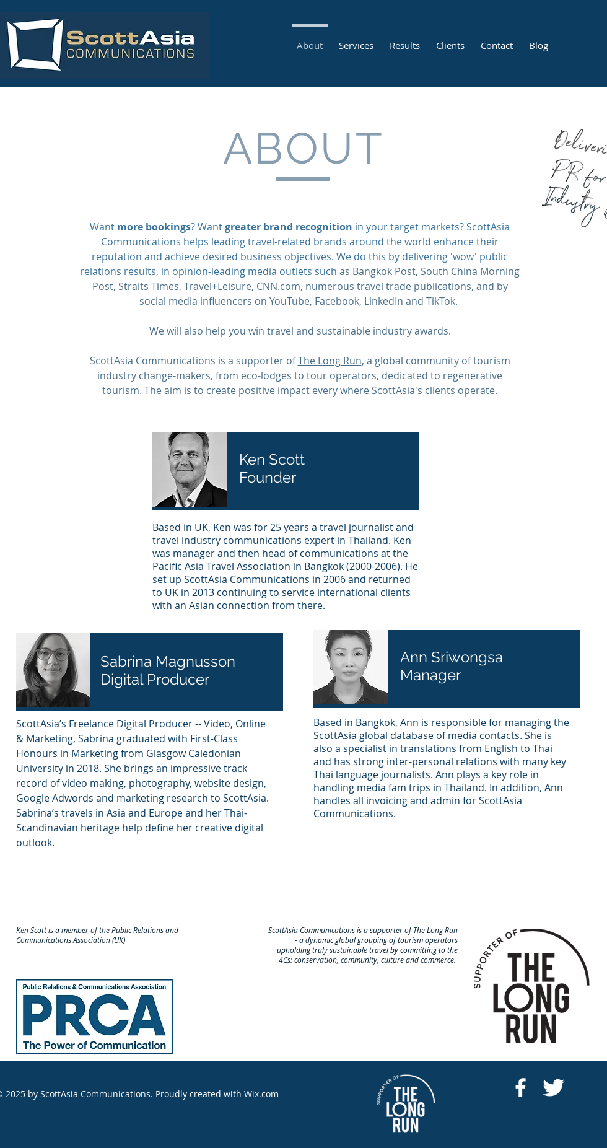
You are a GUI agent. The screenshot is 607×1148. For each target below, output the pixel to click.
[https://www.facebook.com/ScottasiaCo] (520, 1087)
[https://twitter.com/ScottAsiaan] (553, 1087)
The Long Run (330, 360)
